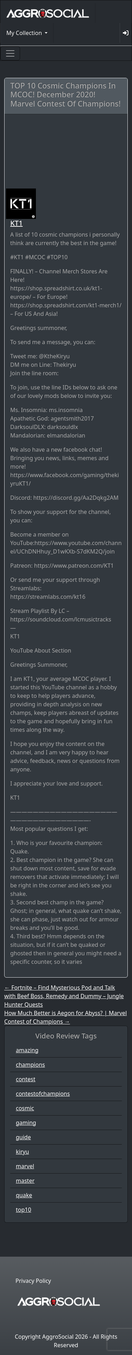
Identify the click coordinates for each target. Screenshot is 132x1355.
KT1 (16, 223)
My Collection (24, 33)
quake (24, 1195)
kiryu (22, 1152)
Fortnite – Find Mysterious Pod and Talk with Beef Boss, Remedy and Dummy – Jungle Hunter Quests (64, 996)
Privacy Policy (33, 1281)
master (25, 1181)
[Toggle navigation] (10, 53)
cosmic (25, 1108)
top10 (23, 1210)
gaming (26, 1123)
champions (30, 1065)
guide (23, 1137)
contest (26, 1079)
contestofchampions (43, 1094)
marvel (25, 1166)
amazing (27, 1050)
